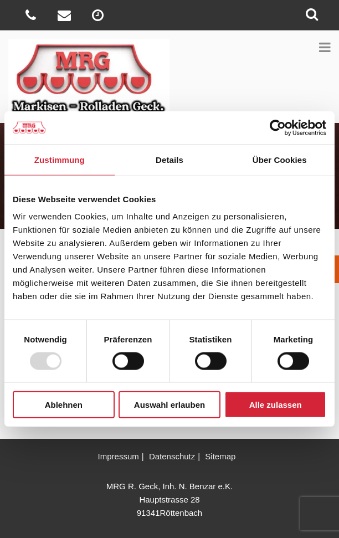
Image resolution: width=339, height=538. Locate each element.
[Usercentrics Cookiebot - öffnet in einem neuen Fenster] (277, 127)
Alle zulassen (275, 404)
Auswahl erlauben (169, 404)
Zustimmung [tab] (59, 159)
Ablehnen (64, 404)
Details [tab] (169, 159)
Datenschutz (172, 456)
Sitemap (220, 456)
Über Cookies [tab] (280, 159)
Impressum (118, 456)
